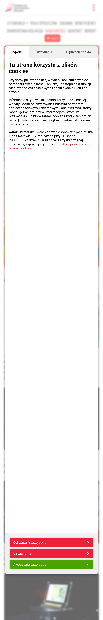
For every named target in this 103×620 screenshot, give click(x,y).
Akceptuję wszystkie (51, 564)
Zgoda (17, 52)
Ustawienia (44, 52)
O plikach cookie (78, 52)
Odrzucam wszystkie (51, 542)
